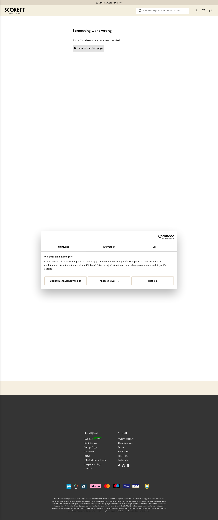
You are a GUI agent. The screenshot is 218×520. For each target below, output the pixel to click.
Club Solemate (125, 443)
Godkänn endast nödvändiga (65, 281)
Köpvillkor (89, 452)
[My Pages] (196, 10)
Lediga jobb (123, 460)
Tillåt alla (152, 281)
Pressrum (123, 456)
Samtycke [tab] (63, 247)
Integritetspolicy (92, 464)
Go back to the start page (88, 48)
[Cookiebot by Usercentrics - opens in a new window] (160, 237)
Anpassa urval (109, 281)
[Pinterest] (128, 465)
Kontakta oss (90, 443)
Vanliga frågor (91, 447)
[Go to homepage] (15, 11)
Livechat (93, 438)
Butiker (121, 447)
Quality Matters (126, 439)
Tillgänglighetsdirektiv (95, 460)
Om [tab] (154, 247)
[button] (147, 486)
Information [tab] (109, 247)
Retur (87, 456)
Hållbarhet (123, 452)
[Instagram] (123, 465)
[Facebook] (119, 465)
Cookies (88, 469)
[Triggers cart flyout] (210, 10)
